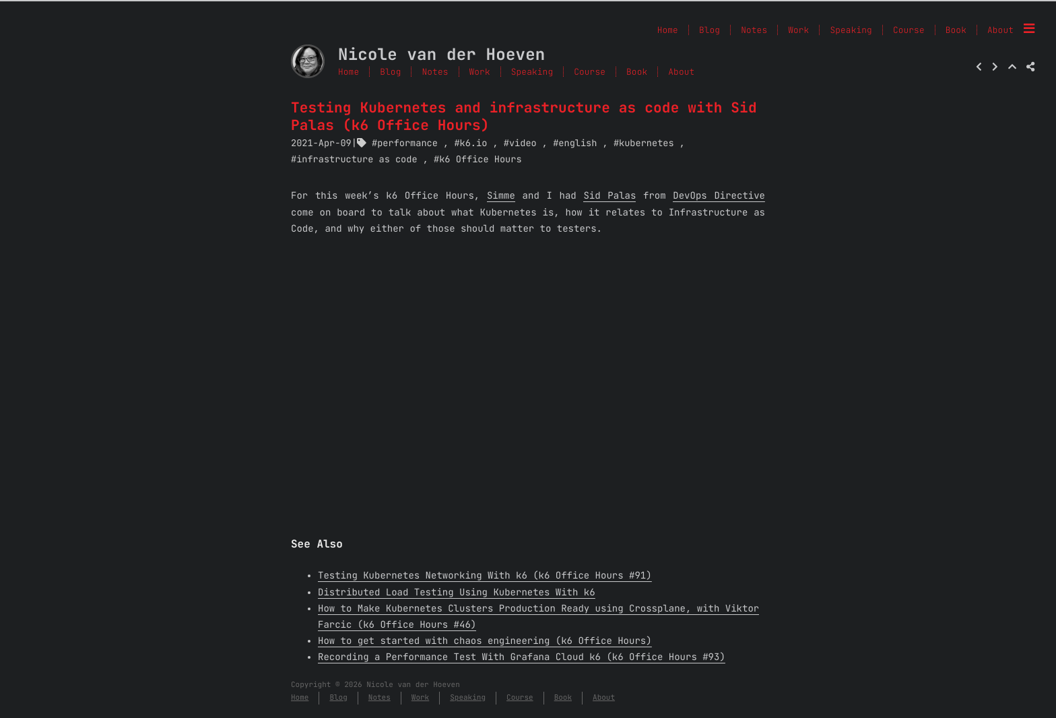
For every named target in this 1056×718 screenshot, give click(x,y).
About (1000, 30)
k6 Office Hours (480, 160)
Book (636, 71)
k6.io (474, 143)
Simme (501, 196)
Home (348, 71)
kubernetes (646, 143)
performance (407, 143)
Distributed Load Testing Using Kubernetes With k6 (456, 593)
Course (589, 71)
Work (479, 71)
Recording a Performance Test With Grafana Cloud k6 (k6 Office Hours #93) (521, 657)
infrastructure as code (356, 160)
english (577, 143)
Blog (390, 71)
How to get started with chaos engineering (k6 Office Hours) (485, 641)
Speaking (532, 71)
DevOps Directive (719, 196)
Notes (435, 71)
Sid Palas (609, 196)
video (523, 143)
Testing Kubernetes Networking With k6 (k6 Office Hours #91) (485, 576)
